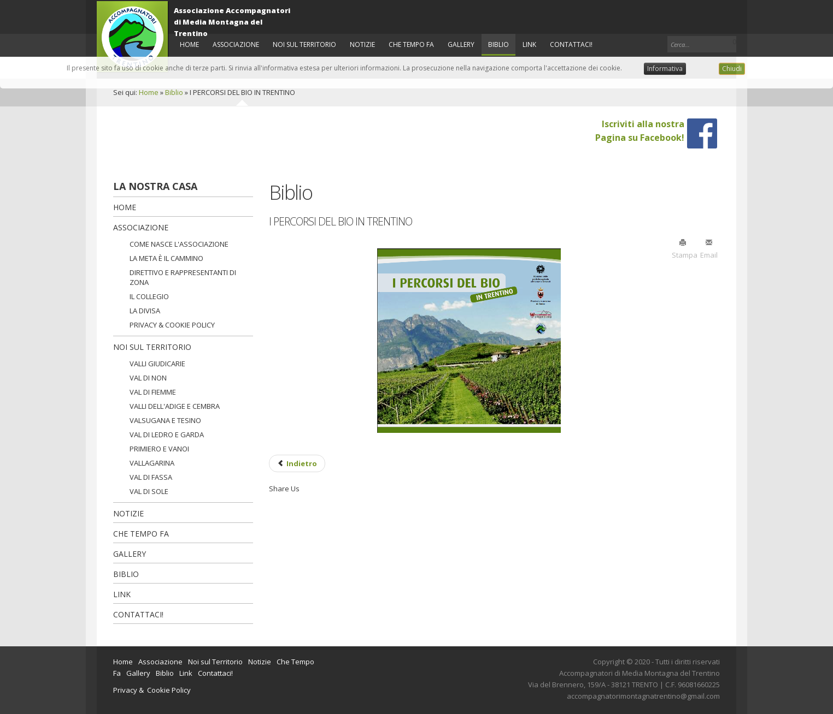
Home (149, 92)
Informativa (665, 68)
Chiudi (732, 68)
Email (709, 249)
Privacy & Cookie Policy (152, 690)
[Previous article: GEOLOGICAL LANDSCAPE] (297, 463)
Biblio (174, 92)
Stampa (683, 249)
